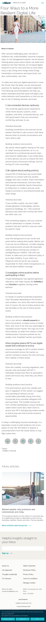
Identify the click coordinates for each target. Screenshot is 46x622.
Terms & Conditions (30, 578)
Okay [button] (37, 619)
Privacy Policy (28, 574)
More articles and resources (14, 528)
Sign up (5, 553)
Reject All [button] (22, 619)
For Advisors (6, 578)
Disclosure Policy (29, 570)
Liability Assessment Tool (23, 603)
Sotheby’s (38, 282)
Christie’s (13, 284)
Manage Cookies (29, 583)
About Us (5, 566)
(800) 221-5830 (7, 589)
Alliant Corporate (29, 566)
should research (30, 320)
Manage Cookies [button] (8, 619)
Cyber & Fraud (9, 450)
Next (43, 496)
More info (23, 501)
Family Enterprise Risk (23, 606)
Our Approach (7, 570)
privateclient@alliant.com (10, 591)
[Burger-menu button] (42, 3)
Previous (3, 496)
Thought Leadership (9, 574)
